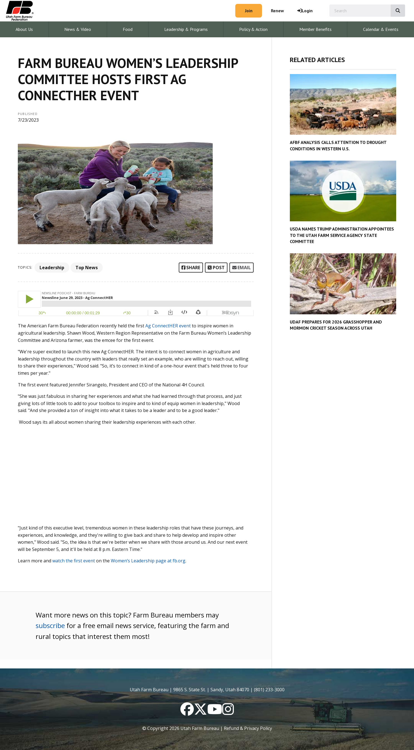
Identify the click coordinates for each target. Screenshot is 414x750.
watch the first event (73, 561)
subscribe (50, 625)
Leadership (52, 267)
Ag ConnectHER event (168, 326)
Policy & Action (253, 29)
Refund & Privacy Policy (248, 728)
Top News (86, 267)
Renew (277, 10)
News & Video (77, 29)
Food (128, 29)
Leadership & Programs (186, 29)
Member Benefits (315, 29)
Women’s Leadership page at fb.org (148, 561)
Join (249, 10)
